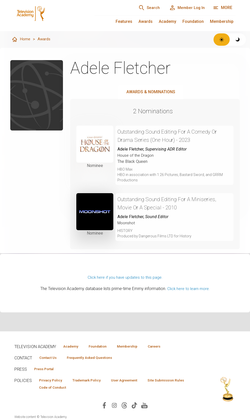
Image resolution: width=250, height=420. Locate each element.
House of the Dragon (136, 155)
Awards (145, 21)
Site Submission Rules (59, 388)
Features (124, 21)
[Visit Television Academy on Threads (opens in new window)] (124, 406)
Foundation (193, 21)
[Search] (145, 8)
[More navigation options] (222, 8)
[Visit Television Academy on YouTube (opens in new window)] (144, 406)
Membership (222, 21)
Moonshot (126, 223)
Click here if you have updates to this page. (125, 277)
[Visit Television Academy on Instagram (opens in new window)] (114, 406)
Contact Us (49, 358)
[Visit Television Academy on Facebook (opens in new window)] (104, 406)
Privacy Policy (52, 381)
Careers (164, 346)
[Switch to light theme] (222, 39)
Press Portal (45, 369)
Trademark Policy (91, 381)
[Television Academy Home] (49, 15)
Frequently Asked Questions (94, 358)
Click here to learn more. (188, 288)
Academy (167, 21)
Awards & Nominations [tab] (150, 92)
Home (21, 39)
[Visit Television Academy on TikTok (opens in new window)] (134, 406)
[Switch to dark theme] (238, 39)
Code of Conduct (104, 388)
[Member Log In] (185, 8)
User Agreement (132, 381)
